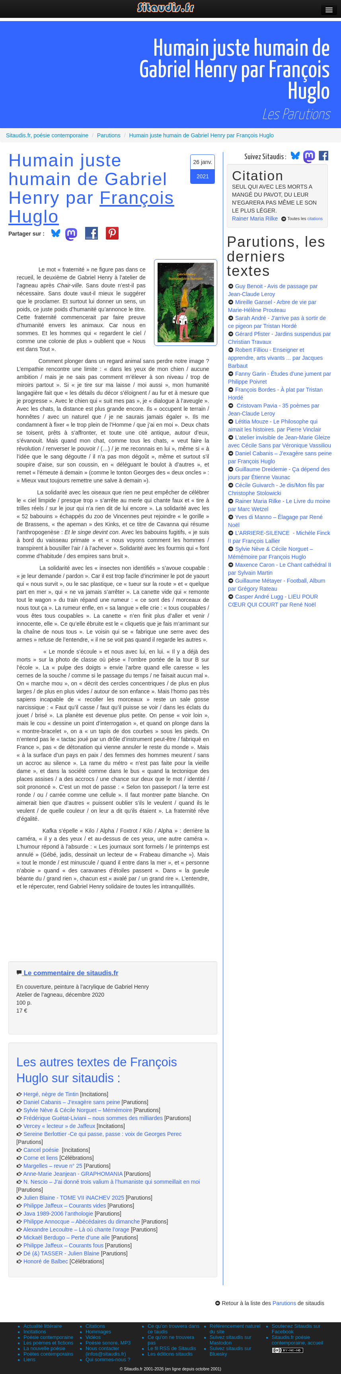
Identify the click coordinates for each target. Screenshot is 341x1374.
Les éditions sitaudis (170, 1354)
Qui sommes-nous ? (108, 1359)
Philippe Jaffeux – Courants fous (64, 1245)
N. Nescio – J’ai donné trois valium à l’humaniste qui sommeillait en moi (111, 1182)
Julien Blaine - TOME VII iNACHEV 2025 (73, 1197)
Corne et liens (41, 1158)
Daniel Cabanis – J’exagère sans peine (71, 1102)
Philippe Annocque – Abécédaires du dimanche (81, 1221)
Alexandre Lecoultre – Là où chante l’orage (76, 1229)
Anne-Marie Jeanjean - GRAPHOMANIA (73, 1174)
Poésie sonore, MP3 (108, 1343)
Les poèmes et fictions (48, 1343)
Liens (29, 1359)
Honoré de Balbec (46, 1261)
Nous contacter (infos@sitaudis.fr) (106, 1351)
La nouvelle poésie (44, 1348)
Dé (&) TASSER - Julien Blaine (61, 1253)
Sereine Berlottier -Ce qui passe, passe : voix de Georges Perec (102, 1134)
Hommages (98, 1332)
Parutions (284, 1303)
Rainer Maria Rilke (255, 218)
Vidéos (93, 1337)
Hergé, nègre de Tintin (51, 1094)
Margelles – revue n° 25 (53, 1166)
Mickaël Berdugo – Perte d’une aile (66, 1237)
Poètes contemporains (48, 1354)
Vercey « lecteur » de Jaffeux (59, 1126)
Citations (95, 1326)
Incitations (34, 1332)
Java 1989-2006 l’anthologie (59, 1213)
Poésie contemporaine (48, 1337)
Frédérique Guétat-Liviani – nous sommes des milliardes (93, 1118)
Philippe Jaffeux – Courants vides (64, 1205)
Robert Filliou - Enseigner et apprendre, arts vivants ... (275, 358)
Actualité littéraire (42, 1326)
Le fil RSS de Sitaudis (172, 1348)
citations (315, 218)
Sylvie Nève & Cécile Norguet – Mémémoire (77, 1110)
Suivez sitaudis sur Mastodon (230, 1340)
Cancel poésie (41, 1150)
